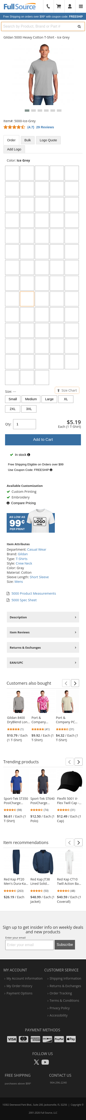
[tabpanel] (43, 316)
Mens (18, 581)
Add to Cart (43, 439)
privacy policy (59, 1008)
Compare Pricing (21, 503)
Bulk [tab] (28, 140)
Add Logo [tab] (14, 149)
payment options (19, 993)
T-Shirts (22, 559)
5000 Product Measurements (33, 593)
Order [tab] (11, 140)
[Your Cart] (60, 6)
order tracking (61, 993)
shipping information (65, 978)
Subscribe (65, 945)
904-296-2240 (58, 1082)
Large (49, 399)
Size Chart (67, 390)
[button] (27, 110)
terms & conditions (64, 1000)
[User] (70, 6)
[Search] (79, 26)
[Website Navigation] (81, 6)
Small (13, 399)
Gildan (23, 554)
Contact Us (60, 1075)
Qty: (8, 424)
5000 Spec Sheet (24, 600)
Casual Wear (36, 549)
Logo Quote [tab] (48, 140)
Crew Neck (24, 563)
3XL (29, 409)
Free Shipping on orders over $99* (43, 16)
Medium (31, 399)
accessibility (58, 1015)
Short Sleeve (39, 577)
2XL (13, 409)
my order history (19, 986)
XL (66, 399)
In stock (20, 455)
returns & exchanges (65, 986)
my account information (24, 978)
